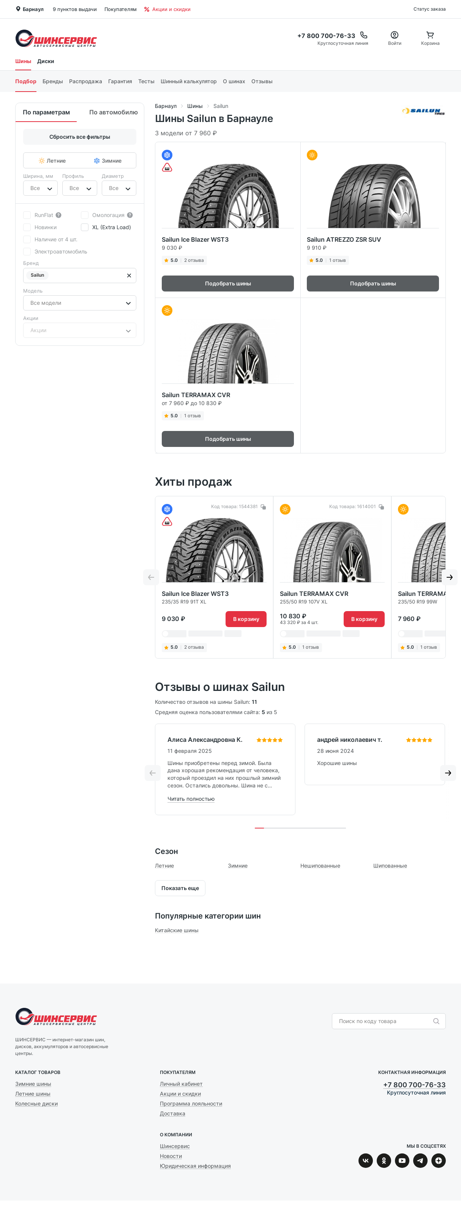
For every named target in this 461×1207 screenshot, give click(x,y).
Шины (23, 61)
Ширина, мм (38, 176)
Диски (45, 61)
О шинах (234, 81)
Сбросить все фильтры (79, 136)
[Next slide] (450, 577)
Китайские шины (177, 930)
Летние (164, 865)
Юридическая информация (195, 1166)
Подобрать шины (228, 283)
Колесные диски (36, 1103)
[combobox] (31, 188)
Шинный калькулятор (189, 81)
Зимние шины (33, 1083)
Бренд (31, 263)
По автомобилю (113, 112)
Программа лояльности (191, 1103)
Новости (171, 1156)
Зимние (238, 865)
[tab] (259, 828)
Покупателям (120, 9)
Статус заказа (430, 9)
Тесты (146, 81)
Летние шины (33, 1093)
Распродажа (85, 81)
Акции (30, 318)
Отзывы (262, 81)
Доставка (172, 1113)
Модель (33, 291)
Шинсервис (56, 38)
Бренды (53, 81)
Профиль (73, 176)
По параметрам (46, 112)
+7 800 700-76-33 (414, 1085)
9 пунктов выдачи (75, 9)
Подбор (25, 81)
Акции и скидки (167, 9)
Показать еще (180, 888)
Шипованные (390, 865)
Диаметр (113, 176)
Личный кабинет (181, 1083)
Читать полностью (191, 798)
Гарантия (120, 81)
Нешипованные (320, 865)
